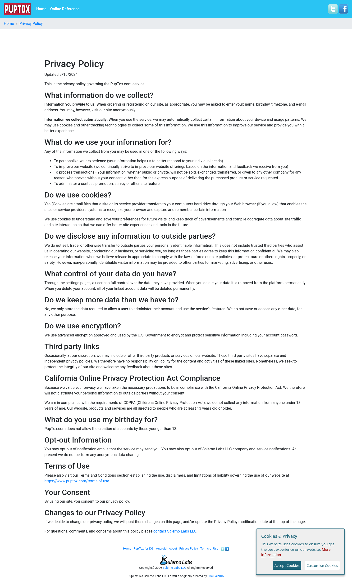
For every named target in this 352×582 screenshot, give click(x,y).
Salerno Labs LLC (174, 567)
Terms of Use (209, 548)
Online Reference (64, 9)
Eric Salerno (216, 576)
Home (41, 9)
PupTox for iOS (144, 548)
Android (161, 548)
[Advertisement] (176, 43)
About (173, 548)
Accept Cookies (287, 565)
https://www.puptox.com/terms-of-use (77, 481)
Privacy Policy (31, 23)
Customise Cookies (322, 565)
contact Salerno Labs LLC (174, 531)
